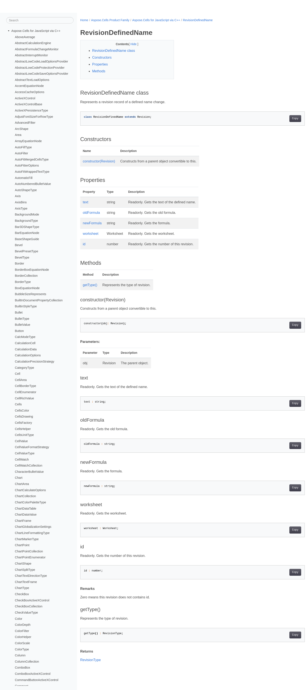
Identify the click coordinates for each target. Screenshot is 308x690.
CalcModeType (25, 337)
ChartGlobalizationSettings (33, 526)
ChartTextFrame (26, 582)
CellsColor (22, 410)
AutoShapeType (26, 190)
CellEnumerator (25, 392)
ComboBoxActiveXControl (32, 673)
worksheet (90, 233)
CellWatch (22, 459)
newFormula (92, 223)
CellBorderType (25, 386)
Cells (18, 404)
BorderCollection (26, 275)
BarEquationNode (27, 233)
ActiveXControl (25, 98)
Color (18, 618)
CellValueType (25, 453)
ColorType (22, 649)
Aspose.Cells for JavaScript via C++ (36, 31)
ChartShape (23, 563)
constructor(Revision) (99, 161)
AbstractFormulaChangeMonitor (37, 49)
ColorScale (22, 643)
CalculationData (26, 349)
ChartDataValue (26, 514)
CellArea (21, 380)
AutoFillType (23, 147)
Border (19, 263)
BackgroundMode (27, 214)
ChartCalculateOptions (30, 490)
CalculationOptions (28, 355)
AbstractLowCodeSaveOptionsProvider (41, 73)
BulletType (22, 318)
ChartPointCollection (29, 551)
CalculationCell (25, 343)
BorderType (23, 282)
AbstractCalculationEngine (33, 43)
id (84, 244)
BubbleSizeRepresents (30, 294)
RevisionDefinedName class (113, 50)
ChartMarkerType (27, 539)
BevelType (22, 257)
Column (20, 655)
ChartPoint (22, 545)
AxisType (21, 208)
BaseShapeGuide (27, 239)
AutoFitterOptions (27, 165)
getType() (90, 285)
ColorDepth (23, 624)
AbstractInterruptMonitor (31, 55)
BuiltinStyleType (26, 306)
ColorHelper (23, 637)
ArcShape (21, 129)
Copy (280, 118)
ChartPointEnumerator (30, 557)
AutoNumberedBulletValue (33, 184)
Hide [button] (130, 44)
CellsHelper (23, 428)
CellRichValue (24, 398)
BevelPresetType (26, 251)
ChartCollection (25, 496)
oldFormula (91, 212)
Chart (18, 477)
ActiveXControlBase (28, 104)
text (85, 202)
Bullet (19, 312)
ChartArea (22, 484)
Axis (18, 196)
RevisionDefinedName (198, 20)
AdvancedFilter (25, 122)
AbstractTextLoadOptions (32, 80)
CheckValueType (26, 612)
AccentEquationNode (29, 86)
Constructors (102, 57)
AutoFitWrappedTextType (32, 171)
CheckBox (22, 594)
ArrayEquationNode (28, 141)
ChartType (22, 588)
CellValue (21, 441)
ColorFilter (22, 631)
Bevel (19, 245)
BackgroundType (26, 220)
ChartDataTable (25, 508)
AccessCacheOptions (29, 92)
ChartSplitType (25, 569)
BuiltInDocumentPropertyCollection (39, 300)
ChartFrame (23, 520)
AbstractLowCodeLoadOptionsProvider (41, 61)
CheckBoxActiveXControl (32, 600)
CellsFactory (23, 422)
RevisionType (90, 660)
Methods (98, 71)
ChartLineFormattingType (32, 533)
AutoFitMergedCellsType (32, 159)
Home (84, 20)
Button (19, 331)
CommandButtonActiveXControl (36, 679)
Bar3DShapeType (27, 226)
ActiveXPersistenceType (31, 110)
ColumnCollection (27, 661)
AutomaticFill (24, 177)
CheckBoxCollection (29, 606)
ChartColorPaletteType (30, 502)
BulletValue (22, 324)
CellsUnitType (24, 435)
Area (18, 135)
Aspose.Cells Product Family (110, 20)
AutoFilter (21, 153)
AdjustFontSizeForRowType (34, 116)
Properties (100, 64)
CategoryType (24, 367)
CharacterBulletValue (29, 471)
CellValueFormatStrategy (32, 447)
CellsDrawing (24, 416)
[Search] (40, 20)
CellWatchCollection (28, 465)
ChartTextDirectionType (31, 575)
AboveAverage (25, 37)
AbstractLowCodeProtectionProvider (40, 67)
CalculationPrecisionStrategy (34, 361)
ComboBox (22, 667)
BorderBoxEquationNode (32, 269)
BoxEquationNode (27, 288)
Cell (17, 373)
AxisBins (21, 202)
